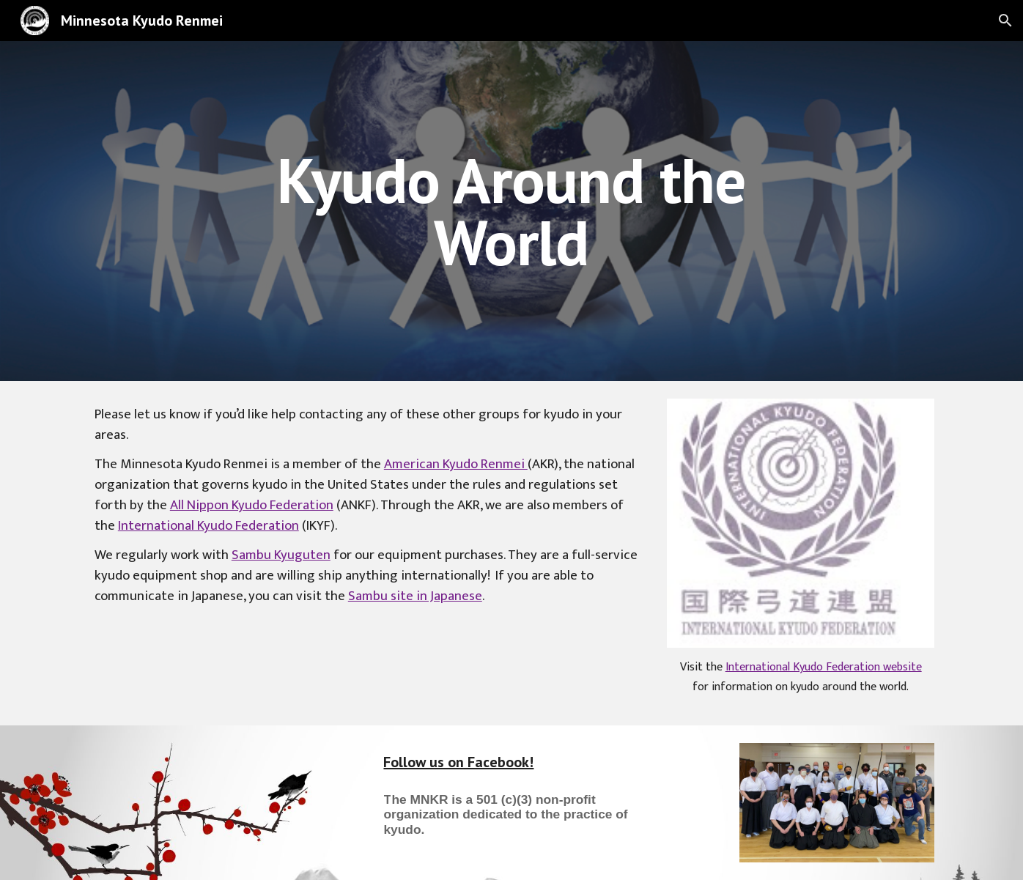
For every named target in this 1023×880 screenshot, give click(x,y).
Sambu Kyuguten (281, 555)
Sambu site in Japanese (415, 596)
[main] (511, 211)
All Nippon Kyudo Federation (251, 505)
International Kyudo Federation (208, 525)
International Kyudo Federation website (823, 667)
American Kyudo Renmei (456, 464)
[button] (1005, 20)
